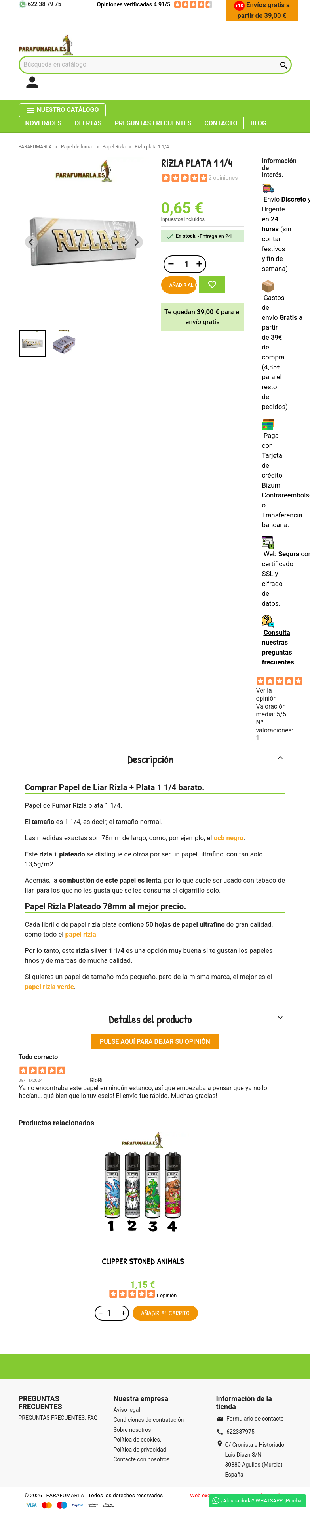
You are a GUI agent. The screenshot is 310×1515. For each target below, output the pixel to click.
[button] (32, 343)
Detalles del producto (197, 1019)
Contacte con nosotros (142, 1459)
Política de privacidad (140, 1449)
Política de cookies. (138, 1439)
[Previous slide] (31, 242)
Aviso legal (127, 1410)
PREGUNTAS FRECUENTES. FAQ (58, 1418)
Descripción (206, 759)
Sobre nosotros (132, 1430)
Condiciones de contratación (149, 1420)
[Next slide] (136, 242)
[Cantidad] (186, 264)
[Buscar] (155, 65)
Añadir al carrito (183, 285)
